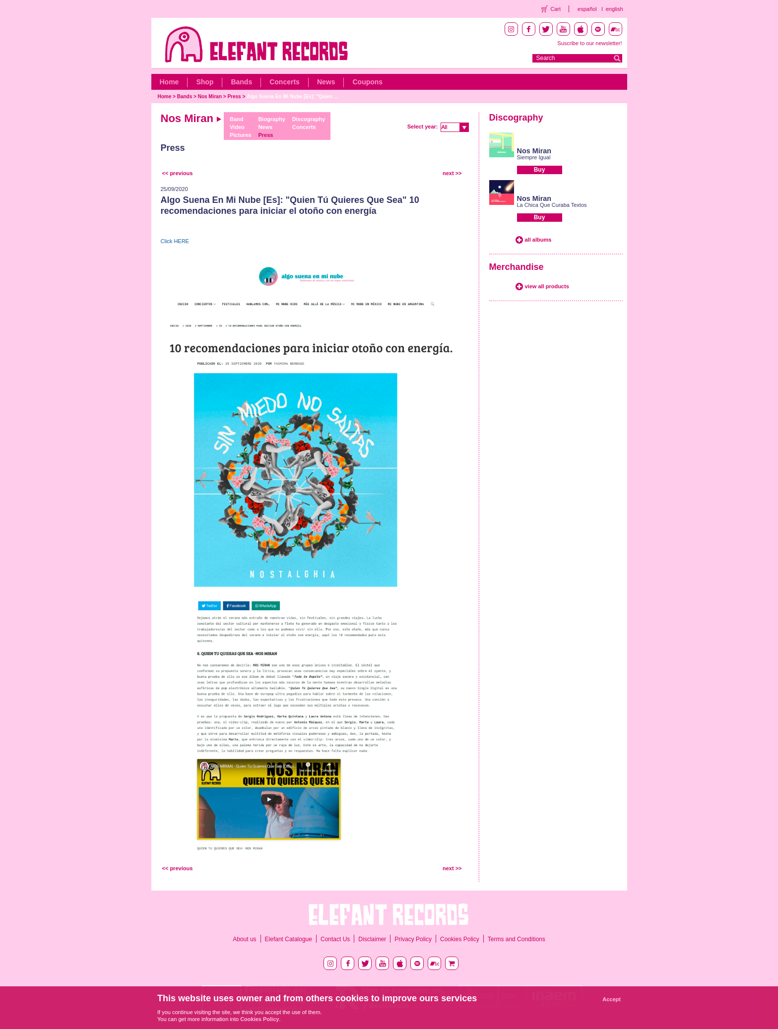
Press (234, 96)
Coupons (367, 82)
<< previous (177, 173)
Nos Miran (210, 96)
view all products (547, 286)
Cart (555, 9)
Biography (271, 119)
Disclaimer (372, 939)
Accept (611, 999)
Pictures (240, 135)
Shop (204, 82)
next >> (452, 173)
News (326, 82)
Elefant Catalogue (288, 939)
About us (244, 939)
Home (169, 82)
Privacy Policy (413, 939)
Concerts (284, 82)
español (587, 9)
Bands (241, 82)
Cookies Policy (459, 939)
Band (237, 119)
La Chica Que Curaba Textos (552, 205)
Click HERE (175, 241)
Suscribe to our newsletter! (589, 43)
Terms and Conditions (516, 939)
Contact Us (335, 939)
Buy (539, 169)
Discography (308, 119)
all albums (538, 240)
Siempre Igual (534, 157)
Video (237, 127)
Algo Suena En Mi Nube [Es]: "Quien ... (292, 96)
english (614, 9)
